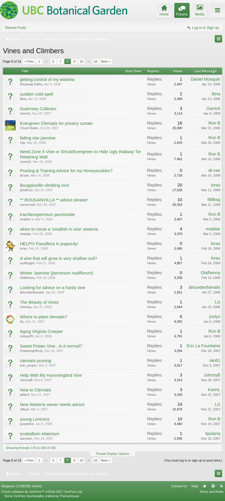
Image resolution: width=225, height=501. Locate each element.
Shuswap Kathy (31, 84)
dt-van (24, 175)
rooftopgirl (27, 263)
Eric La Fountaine (203, 345)
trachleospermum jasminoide (47, 214)
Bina (23, 99)
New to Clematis (35, 390)
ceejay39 (26, 336)
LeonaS (25, 161)
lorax (215, 185)
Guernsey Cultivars (38, 108)
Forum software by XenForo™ (42, 491)
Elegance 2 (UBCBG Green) (21, 486)
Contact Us (179, 486)
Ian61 (214, 360)
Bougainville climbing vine (44, 185)
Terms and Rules (211, 491)
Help (194, 486)
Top (213, 486)
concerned (27, 204)
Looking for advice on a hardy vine (52, 287)
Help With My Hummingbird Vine (51, 375)
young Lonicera (34, 419)
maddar (25, 234)
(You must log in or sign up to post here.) (193, 460)
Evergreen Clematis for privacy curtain (56, 123)
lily (22, 321)
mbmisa (25, 307)
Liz (217, 302)
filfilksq (213, 199)
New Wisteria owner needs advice (52, 404)
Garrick (25, 113)
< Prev (29, 61)
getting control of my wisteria (47, 79)
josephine (27, 424)
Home (204, 486)
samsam (26, 438)
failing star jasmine (37, 138)
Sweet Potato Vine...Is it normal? (51, 346)
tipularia (212, 433)
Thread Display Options (112, 453)
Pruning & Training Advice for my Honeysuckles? (66, 170)
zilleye (24, 409)
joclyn (214, 316)
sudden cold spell (36, 94)
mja (22, 142)
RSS (221, 486)
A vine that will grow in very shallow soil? (58, 258)
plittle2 (24, 394)
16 (95, 61)
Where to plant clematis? (43, 317)
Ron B (214, 123)
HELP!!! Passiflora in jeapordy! (49, 243)
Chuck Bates (29, 128)
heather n (26, 219)
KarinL (214, 389)
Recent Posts (15, 28)
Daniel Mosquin (205, 79)
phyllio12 (26, 190)
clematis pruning (35, 360)
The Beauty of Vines (39, 302)
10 (81, 61)
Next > (105, 61)
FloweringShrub (31, 351)
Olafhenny (27, 277)
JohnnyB (26, 380)
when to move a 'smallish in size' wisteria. (59, 229)
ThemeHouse (69, 496)
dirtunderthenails (32, 292)
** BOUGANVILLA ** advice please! (54, 200)
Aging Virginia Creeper (41, 331)
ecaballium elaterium (39, 433)
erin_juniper (28, 365)
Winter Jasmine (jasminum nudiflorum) (56, 273)
